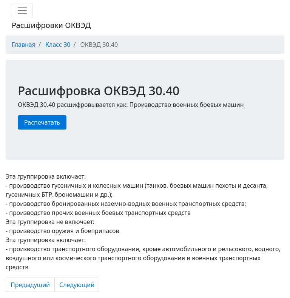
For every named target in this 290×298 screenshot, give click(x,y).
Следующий (76, 285)
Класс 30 (57, 44)
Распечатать (42, 122)
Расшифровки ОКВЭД (51, 25)
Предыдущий (30, 285)
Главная (23, 44)
